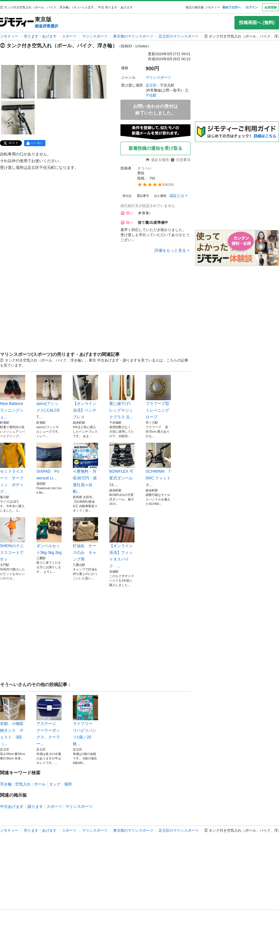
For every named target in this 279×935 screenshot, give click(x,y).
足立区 (151, 85)
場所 (68, 784)
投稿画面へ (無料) (257, 22)
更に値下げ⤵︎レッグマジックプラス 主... (121, 397)
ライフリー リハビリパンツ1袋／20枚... (85, 720)
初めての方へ (231, 7)
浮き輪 (6, 784)
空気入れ (23, 784)
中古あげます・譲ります (21, 806)
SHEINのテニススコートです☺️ (12, 539)
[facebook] (34, 143)
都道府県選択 (46, 26)
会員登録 (270, 7)
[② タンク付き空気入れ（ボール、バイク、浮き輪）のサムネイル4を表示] (18, 118)
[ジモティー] (17, 22)
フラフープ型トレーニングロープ (158, 397)
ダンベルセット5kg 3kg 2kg (49, 536)
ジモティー (9, 36)
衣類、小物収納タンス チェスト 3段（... (12, 720)
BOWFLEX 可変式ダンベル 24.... (121, 465)
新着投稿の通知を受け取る (155, 148)
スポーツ (69, 36)
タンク (55, 784)
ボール (40, 784)
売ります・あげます (40, 36)
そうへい (144, 168)
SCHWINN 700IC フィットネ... (158, 465)
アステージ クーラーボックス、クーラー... (49, 720)
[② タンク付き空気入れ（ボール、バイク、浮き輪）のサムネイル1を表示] (18, 82)
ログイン (251, 7)
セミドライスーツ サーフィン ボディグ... (12, 468)
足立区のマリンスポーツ (179, 36)
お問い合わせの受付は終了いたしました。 (155, 109)
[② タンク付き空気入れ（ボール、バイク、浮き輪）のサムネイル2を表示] (54, 82)
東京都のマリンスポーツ (133, 36)
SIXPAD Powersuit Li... (49, 461)
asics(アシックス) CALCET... (49, 397)
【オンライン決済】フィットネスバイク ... (121, 542)
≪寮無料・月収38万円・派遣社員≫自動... (85, 468)
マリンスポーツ (95, 36)
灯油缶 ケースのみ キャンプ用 (85, 539)
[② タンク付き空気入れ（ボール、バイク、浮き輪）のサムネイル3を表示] (90, 82)
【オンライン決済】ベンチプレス (85, 397)
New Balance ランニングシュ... (12, 397)
